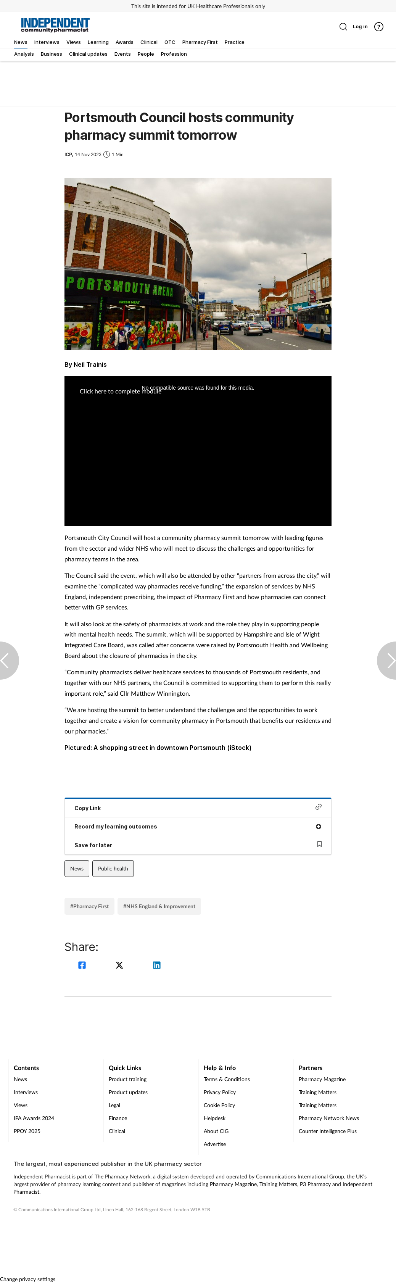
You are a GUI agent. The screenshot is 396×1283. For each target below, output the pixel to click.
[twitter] (120, 966)
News (77, 868)
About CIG (216, 1131)
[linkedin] (157, 966)
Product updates (128, 1092)
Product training (127, 1079)
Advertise (215, 1144)
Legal (114, 1105)
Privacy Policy (220, 1092)
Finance (118, 1118)
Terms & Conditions (227, 1079)
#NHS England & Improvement (159, 906)
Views (20, 1105)
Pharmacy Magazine (322, 1079)
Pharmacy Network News (329, 1118)
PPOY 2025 (27, 1131)
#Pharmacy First (89, 906)
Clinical (117, 1131)
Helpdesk (214, 1118)
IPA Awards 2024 (34, 1118)
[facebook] (83, 966)
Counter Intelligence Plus (328, 1131)
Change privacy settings (27, 1279)
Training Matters (317, 1092)
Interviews (26, 1092)
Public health (113, 868)
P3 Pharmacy (315, 1184)
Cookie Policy (219, 1105)
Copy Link (198, 807)
